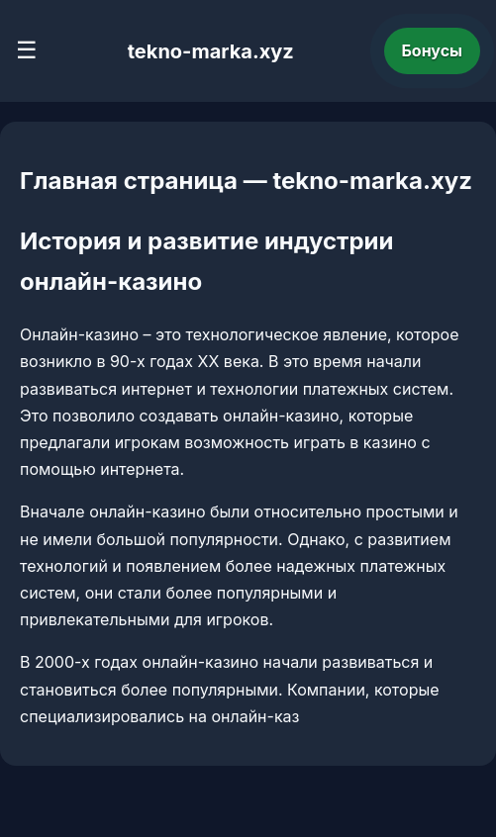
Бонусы (432, 50)
